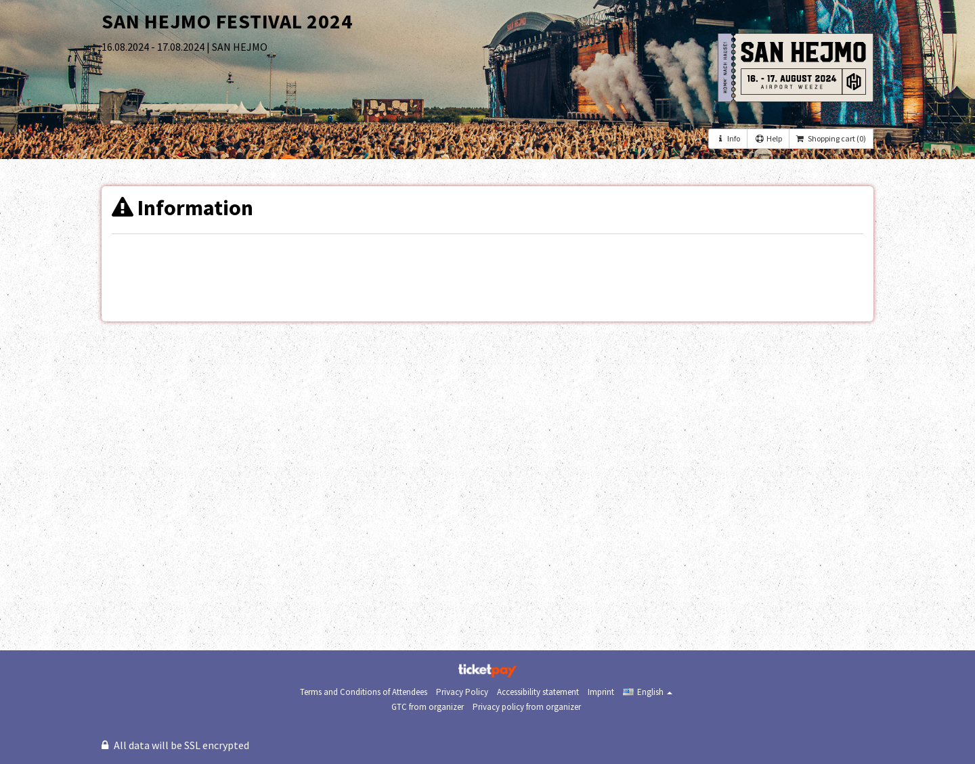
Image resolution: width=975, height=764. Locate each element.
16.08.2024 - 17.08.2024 (154, 46)
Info (728, 138)
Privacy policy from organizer (527, 707)
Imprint (601, 692)
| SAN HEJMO (237, 46)
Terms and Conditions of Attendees (363, 692)
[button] (647, 692)
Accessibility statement (538, 692)
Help (767, 138)
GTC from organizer (427, 707)
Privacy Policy (462, 692)
